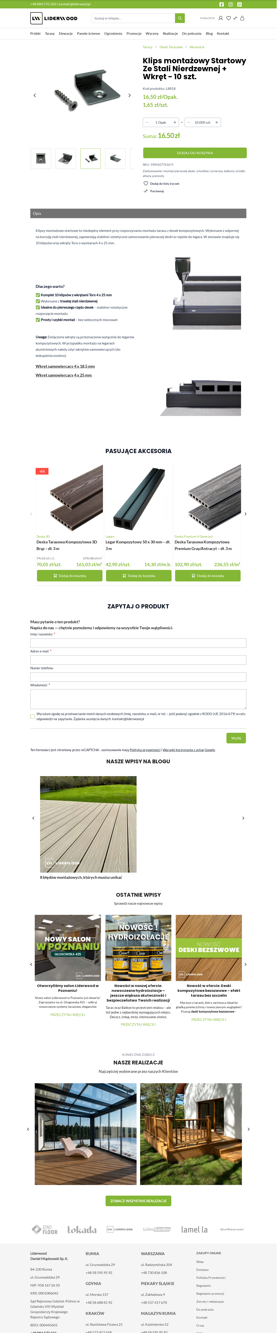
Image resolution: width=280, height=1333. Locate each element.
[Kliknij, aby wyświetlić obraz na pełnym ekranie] (82, 91)
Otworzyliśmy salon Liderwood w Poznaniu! (68, 988)
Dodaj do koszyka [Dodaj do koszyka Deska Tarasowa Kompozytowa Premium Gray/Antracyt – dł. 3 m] (207, 575)
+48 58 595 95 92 (99, 1272)
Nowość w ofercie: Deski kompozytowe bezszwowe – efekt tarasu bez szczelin (209, 990)
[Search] (180, 18)
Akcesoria (197, 47)
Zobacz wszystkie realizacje (138, 1201)
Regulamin (203, 1285)
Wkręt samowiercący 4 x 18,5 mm (65, 366)
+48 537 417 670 (154, 1302)
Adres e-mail (39, 651)
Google (210, 750)
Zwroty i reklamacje (210, 1301)
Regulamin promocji (210, 1293)
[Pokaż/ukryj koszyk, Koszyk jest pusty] (242, 18)
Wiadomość (39, 685)
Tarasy (148, 47)
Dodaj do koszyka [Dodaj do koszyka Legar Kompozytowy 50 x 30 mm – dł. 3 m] (138, 575)
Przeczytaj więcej (67, 1014)
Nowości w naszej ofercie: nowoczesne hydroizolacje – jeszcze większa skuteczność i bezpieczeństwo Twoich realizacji (138, 993)
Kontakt (201, 1317)
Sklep (200, 1262)
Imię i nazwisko (41, 634)
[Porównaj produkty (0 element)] (235, 18)
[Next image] (129, 95)
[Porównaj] (153, 191)
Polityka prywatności (145, 750)
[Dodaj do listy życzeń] (161, 183)
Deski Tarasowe (171, 47)
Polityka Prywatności (211, 1277)
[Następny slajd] (245, 514)
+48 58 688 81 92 (99, 1302)
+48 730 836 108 (154, 1272)
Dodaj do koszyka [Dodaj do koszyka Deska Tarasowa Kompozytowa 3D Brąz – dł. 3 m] (69, 575)
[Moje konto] (220, 18)
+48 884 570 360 (43, 4)
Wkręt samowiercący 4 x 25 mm (64, 375)
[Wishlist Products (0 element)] (228, 18)
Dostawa (202, 1269)
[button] (243, 818)
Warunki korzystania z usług (183, 750)
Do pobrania (205, 1309)
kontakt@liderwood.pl (75, 4)
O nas (200, 1325)
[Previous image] (34, 95)
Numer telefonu (41, 668)
